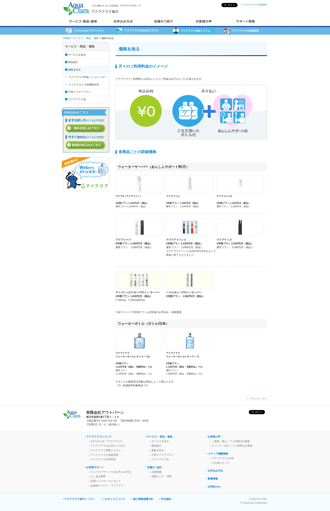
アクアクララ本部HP (255, 4)
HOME (67, 38)
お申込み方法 (215, 470)
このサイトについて (113, 499)
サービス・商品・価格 (86, 38)
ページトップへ (258, 398)
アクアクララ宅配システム (105, 450)
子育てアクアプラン (79, 91)
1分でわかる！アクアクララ (106, 441)
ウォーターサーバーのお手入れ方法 (110, 471)
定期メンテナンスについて (105, 481)
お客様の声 (214, 436)
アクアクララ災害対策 (103, 459)
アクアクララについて (99, 436)
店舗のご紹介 (154, 467)
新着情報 (213, 478)
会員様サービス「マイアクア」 (108, 485)
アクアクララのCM (223, 458)
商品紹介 (73, 62)
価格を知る (74, 69)
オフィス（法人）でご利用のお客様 (232, 445)
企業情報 (156, 471)
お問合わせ (214, 486)
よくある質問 (98, 476)
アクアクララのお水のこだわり (108, 445)
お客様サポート (95, 467)
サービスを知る (77, 54)
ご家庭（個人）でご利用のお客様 (231, 441)
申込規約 (166, 499)
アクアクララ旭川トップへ (79, 499)
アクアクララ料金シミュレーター (87, 77)
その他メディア (221, 462)
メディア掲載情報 (218, 453)
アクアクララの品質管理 (104, 454)
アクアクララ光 (77, 99)
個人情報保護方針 (143, 499)
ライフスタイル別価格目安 (84, 84)
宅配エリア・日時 (161, 476)
